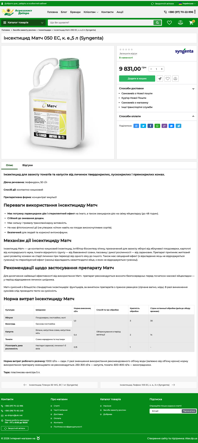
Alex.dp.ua (191, 438)
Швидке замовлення (160, 78)
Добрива (107, 414)
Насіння (107, 406)
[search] (105, 22)
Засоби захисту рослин (114, 410)
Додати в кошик (137, 78)
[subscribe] (173, 411)
